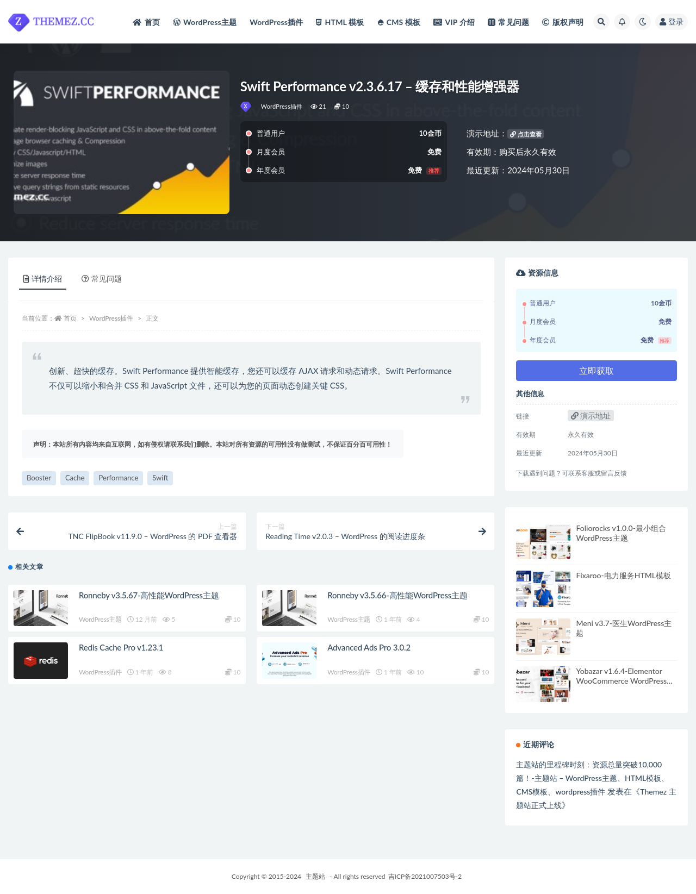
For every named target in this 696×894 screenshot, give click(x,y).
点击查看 (526, 133)
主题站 (315, 876)
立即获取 (596, 370)
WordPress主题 (100, 622)
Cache (74, 477)
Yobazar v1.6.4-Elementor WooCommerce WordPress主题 (625, 680)
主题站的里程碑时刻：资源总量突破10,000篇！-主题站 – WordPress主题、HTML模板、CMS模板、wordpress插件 (592, 778)
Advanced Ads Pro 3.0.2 (369, 650)
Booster (39, 477)
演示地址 (591, 415)
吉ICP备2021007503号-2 (425, 876)
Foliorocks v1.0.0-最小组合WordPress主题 (621, 532)
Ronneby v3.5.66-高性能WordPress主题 (397, 598)
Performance (118, 477)
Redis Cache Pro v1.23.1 (121, 650)
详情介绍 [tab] (42, 278)
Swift (160, 477)
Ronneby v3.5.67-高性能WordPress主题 (149, 598)
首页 (70, 318)
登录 (671, 21)
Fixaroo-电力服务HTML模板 (623, 575)
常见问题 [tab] (102, 278)
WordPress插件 (282, 106)
